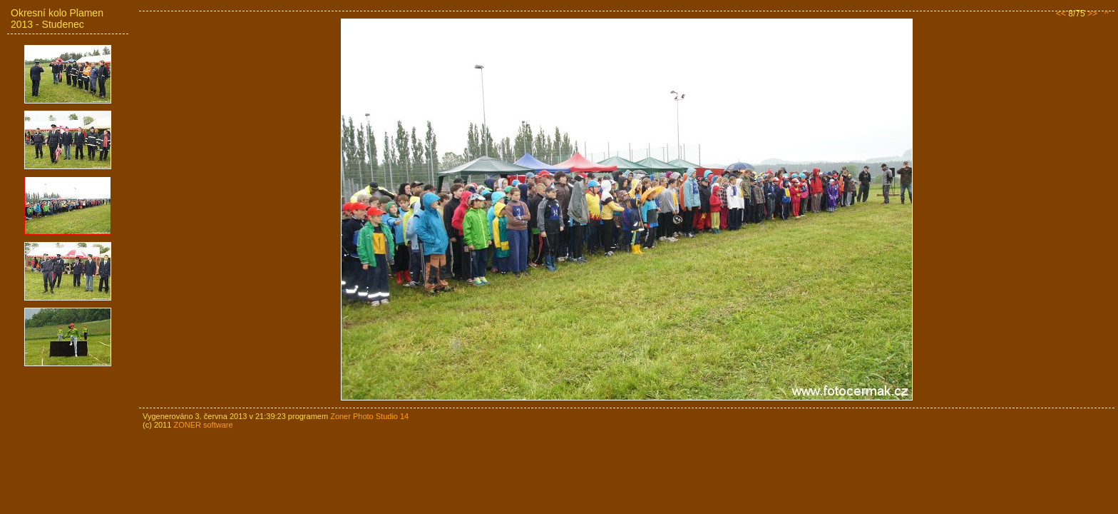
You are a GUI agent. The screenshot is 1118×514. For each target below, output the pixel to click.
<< (1061, 14)
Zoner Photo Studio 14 (369, 416)
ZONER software (202, 424)
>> (1092, 14)
